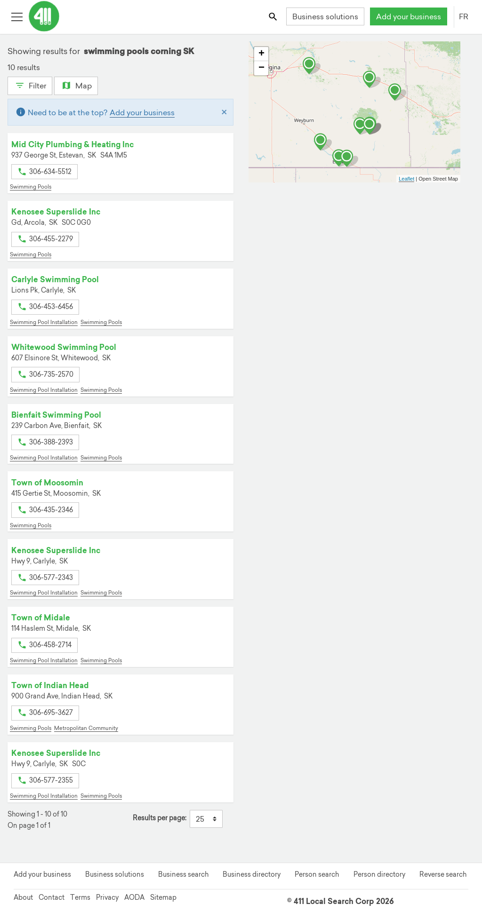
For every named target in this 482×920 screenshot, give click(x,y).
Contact (51, 897)
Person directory (379, 874)
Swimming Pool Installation (44, 322)
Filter (30, 84)
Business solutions (325, 16)
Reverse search (442, 874)
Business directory (252, 874)
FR (463, 16)
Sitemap (163, 897)
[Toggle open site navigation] (16, 16)
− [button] (261, 68)
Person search (317, 874)
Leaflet (406, 179)
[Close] (224, 112)
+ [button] (261, 54)
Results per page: (159, 818)
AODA (134, 897)
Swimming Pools (30, 186)
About (23, 897)
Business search (183, 874)
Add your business (408, 16)
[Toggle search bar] (273, 16)
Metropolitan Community (86, 728)
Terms (80, 897)
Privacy (107, 897)
